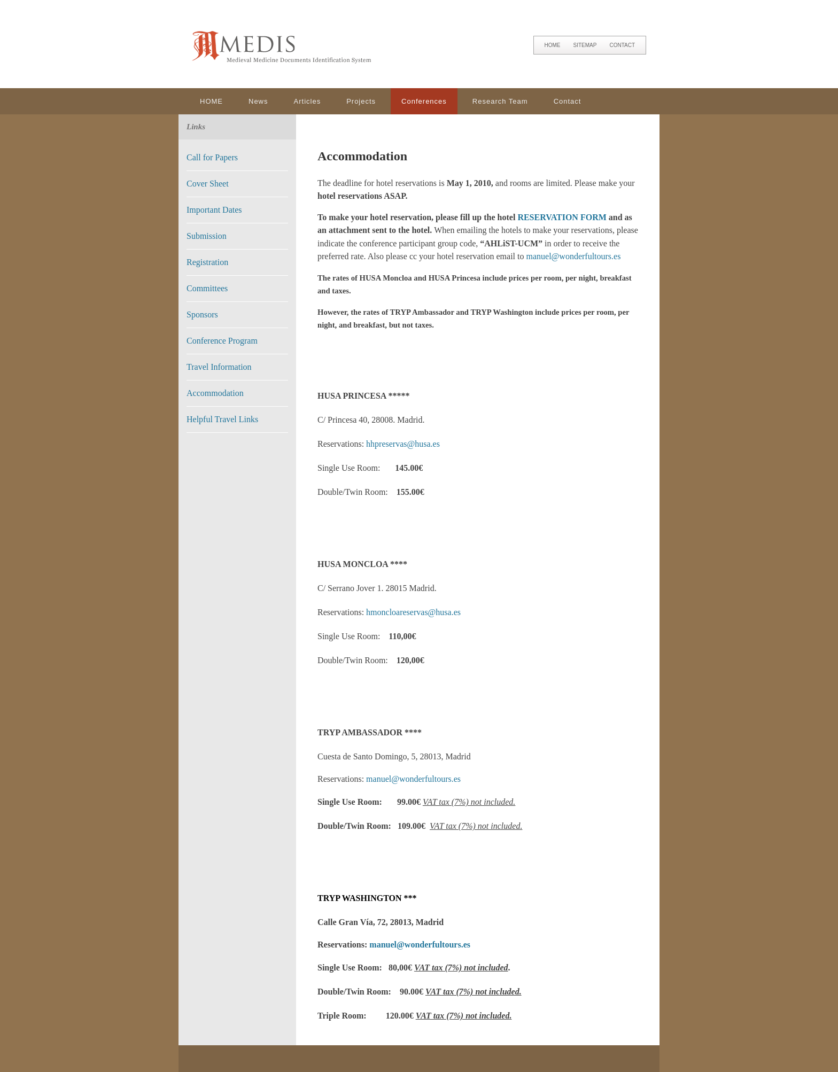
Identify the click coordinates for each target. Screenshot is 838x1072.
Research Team (500, 101)
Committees (207, 288)
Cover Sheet (208, 183)
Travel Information (219, 366)
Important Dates (214, 209)
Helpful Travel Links (222, 419)
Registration (207, 262)
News (258, 101)
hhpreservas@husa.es (403, 443)
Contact (567, 101)
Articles (307, 101)
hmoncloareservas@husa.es (413, 612)
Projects (361, 101)
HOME (553, 45)
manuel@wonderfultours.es (573, 256)
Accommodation (215, 393)
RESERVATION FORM (561, 217)
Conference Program (222, 340)
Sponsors (202, 314)
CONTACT (622, 45)
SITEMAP (585, 45)
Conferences (424, 101)
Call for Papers (212, 157)
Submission (207, 235)
